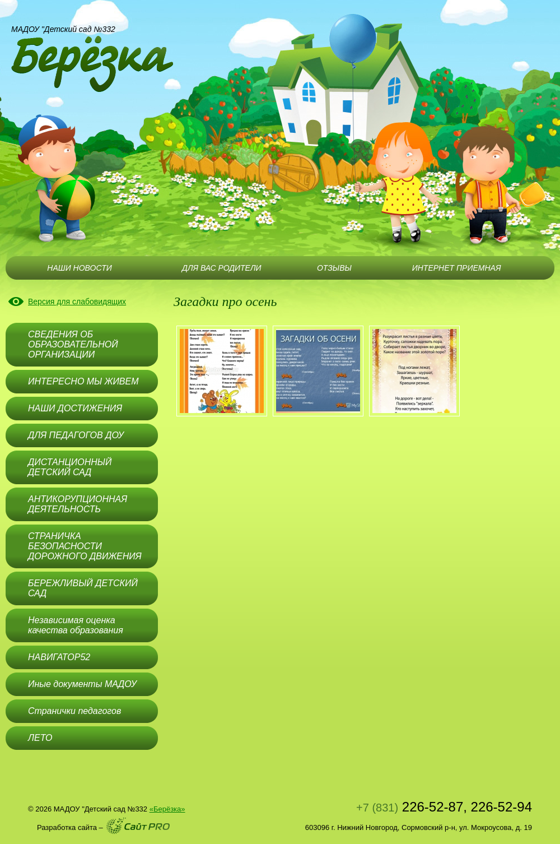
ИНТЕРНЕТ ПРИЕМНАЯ (456, 267)
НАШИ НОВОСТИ (79, 267)
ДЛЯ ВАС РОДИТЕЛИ (221, 267)
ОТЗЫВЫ (334, 267)
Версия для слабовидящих (77, 301)
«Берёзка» (167, 809)
